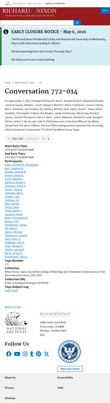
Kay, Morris (11, 228)
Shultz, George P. (14, 249)
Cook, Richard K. (14, 246)
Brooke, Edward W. (15, 172)
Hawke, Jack (12, 196)
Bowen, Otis (12, 221)
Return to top (13, 307)
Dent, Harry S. (13, 239)
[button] (16, 332)
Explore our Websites (55, 3)
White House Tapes (24, 82)
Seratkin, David (14, 214)
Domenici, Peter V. (15, 186)
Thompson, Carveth (16, 235)
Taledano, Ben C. (14, 193)
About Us (10, 377)
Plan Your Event (70, 369)
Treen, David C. (13, 211)
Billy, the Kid (12, 203)
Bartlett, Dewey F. (15, 182)
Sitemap (10, 398)
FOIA (60, 388)
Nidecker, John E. (15, 242)
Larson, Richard (13, 232)
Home (8, 82)
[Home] (29, 11)
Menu (105, 10)
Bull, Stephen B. (14, 168)
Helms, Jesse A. (14, 189)
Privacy (9, 388)
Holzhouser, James (16, 225)
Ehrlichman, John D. (16, 256)
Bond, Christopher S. (16, 218)
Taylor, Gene (12, 207)
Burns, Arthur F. (14, 253)
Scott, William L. (14, 179)
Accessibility (65, 377)
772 (40, 82)
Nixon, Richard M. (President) (21, 165)
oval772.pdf (11, 290)
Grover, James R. (14, 175)
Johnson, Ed (12, 200)
